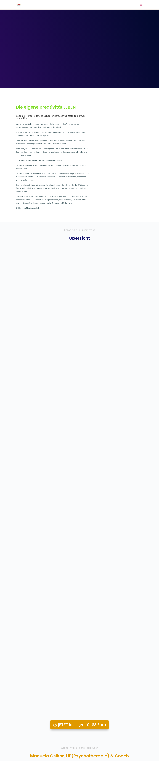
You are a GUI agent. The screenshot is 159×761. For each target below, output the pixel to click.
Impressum (38, 750)
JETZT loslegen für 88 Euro (82, 414)
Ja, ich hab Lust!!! (79, 675)
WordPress (67, 757)
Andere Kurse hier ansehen (122, 727)
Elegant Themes (37, 757)
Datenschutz (51, 750)
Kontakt (27, 750)
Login (18, 750)
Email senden (116, 717)
